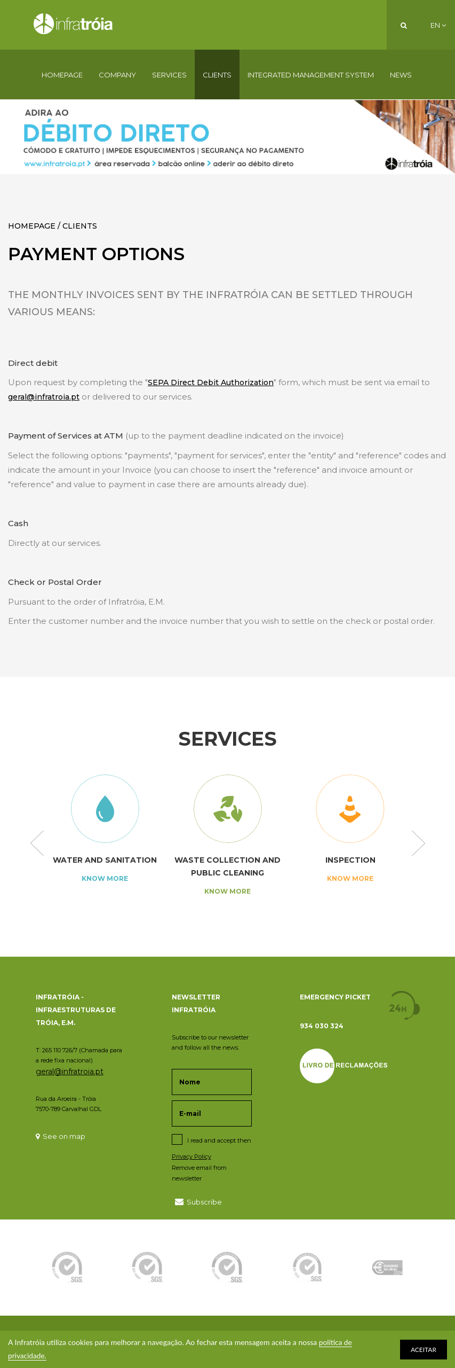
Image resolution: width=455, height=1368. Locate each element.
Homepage (62, 75)
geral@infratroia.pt (43, 397)
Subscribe (198, 1201)
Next (418, 844)
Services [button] (169, 75)
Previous (37, 844)
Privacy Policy (191, 1156)
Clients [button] (217, 75)
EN (438, 25)
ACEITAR (423, 1350)
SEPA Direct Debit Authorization (211, 382)
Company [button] (117, 75)
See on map (60, 1136)
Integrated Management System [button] (311, 75)
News (401, 75)
